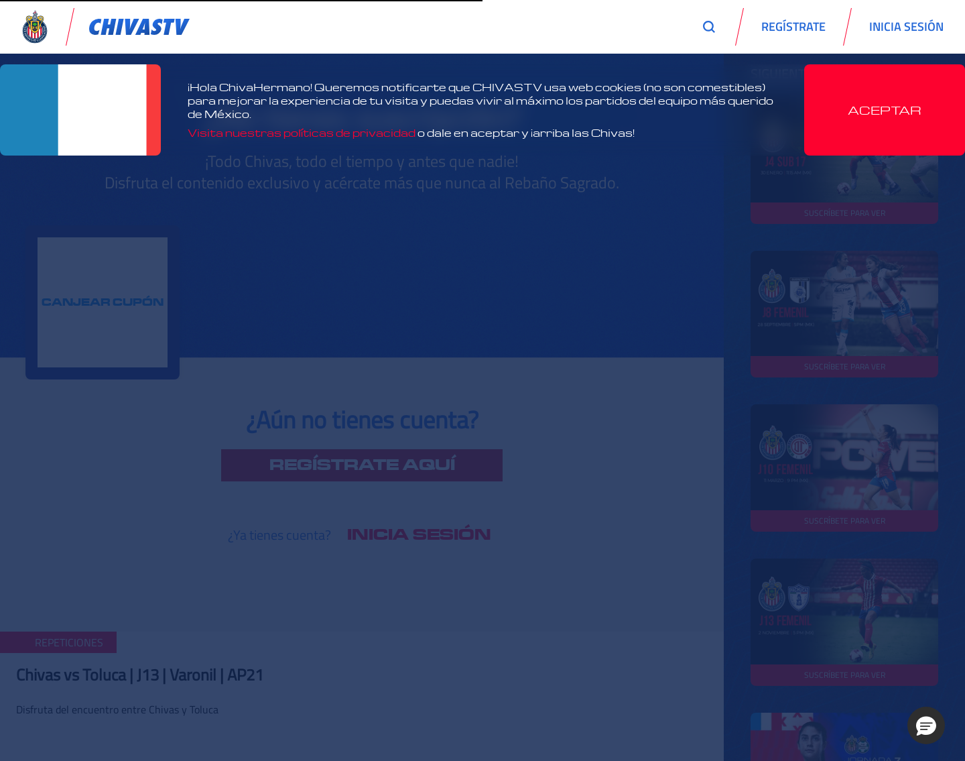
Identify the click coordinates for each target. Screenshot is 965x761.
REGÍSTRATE (793, 26)
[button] (926, 725)
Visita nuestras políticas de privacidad (301, 132)
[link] (139, 27)
